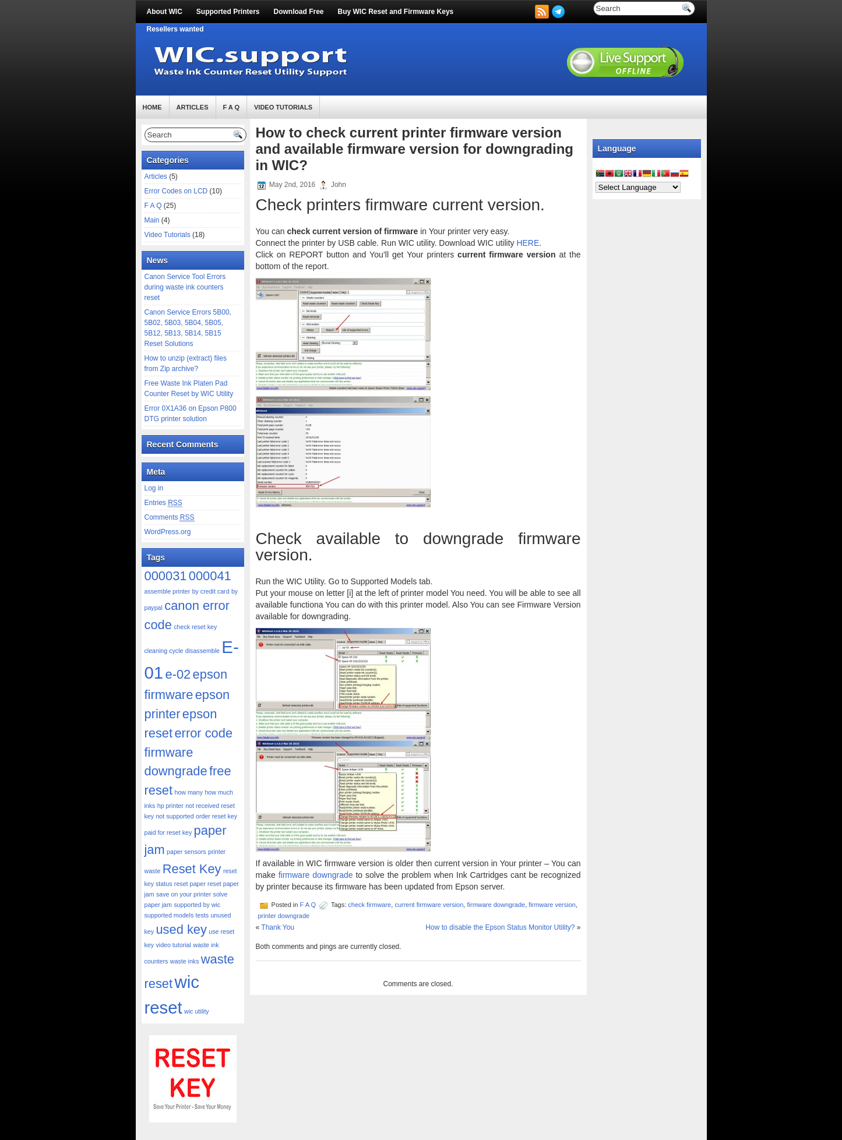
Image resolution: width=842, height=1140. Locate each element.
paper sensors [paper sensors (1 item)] (186, 851)
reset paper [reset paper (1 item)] (190, 883)
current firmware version (428, 904)
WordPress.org (168, 532)
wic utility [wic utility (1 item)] (196, 1011)
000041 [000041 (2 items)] (210, 576)
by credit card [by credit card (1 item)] (211, 591)
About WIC (164, 12)
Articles (193, 107)
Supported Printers (228, 12)
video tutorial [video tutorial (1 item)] (173, 944)
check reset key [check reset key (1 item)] (195, 626)
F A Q (231, 107)
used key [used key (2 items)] (181, 929)
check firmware (369, 904)
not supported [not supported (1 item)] (174, 816)
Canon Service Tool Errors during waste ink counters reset (185, 287)
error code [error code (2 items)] (203, 733)
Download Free (299, 12)
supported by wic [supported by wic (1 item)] (197, 904)
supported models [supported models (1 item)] (169, 915)
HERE (527, 243)
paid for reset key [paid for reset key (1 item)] (168, 832)
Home (152, 107)
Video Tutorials (283, 107)
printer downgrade (284, 915)
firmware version (552, 904)
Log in (154, 488)
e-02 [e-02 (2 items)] (178, 674)
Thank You (277, 927)
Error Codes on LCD (176, 191)
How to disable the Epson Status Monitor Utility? (500, 927)
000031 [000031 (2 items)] (166, 576)
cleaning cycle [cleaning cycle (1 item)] (164, 650)
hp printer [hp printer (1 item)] (170, 805)
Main (152, 220)
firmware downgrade (316, 875)
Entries (163, 503)
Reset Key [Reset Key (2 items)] (192, 869)
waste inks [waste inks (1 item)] (184, 961)
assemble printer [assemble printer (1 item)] (168, 591)
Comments (170, 517)
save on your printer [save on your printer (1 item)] (183, 894)
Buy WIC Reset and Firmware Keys (396, 12)
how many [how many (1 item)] (188, 792)
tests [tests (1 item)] (202, 915)
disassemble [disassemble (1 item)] (202, 650)
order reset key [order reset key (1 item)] (216, 816)
